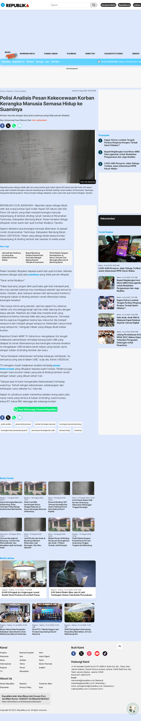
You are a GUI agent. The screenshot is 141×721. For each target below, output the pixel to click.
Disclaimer (4, 687)
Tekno (22, 664)
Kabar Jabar (50, 53)
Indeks (135, 53)
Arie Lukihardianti (39, 120)
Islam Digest (44, 656)
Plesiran (71, 53)
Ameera (3, 652)
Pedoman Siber (45, 683)
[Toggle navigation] (3, 5)
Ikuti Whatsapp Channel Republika (36, 409)
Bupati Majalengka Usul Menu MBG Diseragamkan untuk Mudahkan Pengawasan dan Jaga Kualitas (122, 154)
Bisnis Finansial (45, 664)
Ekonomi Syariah (27, 652)
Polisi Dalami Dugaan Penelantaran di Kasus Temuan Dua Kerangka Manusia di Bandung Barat (59, 257)
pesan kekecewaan (23, 424)
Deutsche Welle (108, 5)
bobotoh (90, 53)
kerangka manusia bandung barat (14, 430)
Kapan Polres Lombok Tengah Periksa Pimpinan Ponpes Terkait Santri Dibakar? (121, 143)
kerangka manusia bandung (70, 424)
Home (2, 91)
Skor (41, 652)
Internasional (5, 664)
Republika (6, 62)
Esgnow (3, 667)
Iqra (21, 656)
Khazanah (4, 656)
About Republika (7, 683)
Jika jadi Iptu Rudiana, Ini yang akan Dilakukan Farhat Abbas (11, 256)
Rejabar (10, 91)
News (7, 52)
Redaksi (23, 683)
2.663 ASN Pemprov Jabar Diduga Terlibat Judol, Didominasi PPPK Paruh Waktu (121, 166)
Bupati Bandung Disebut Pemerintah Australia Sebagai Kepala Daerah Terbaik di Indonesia (35, 257)
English (42, 667)
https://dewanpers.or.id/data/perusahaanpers (21, 701)
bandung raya (27, 53)
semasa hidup (64, 430)
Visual (22, 667)
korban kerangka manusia (45, 424)
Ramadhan (24, 671)
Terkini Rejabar (105, 232)
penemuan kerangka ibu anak (43, 430)
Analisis (23, 660)
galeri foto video (113, 53)
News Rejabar (20, 91)
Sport (41, 660)
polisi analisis (6, 424)
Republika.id (124, 5)
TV (1, 671)
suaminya (34, 274)
